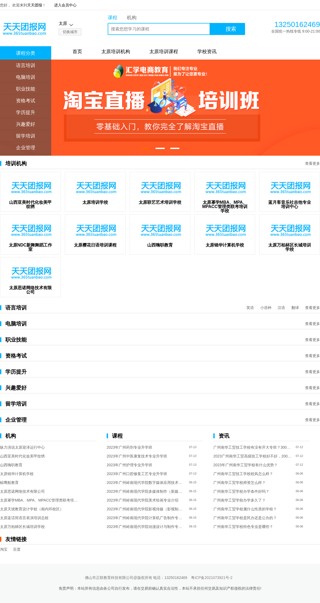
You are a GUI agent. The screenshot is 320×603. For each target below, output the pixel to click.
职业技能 (25, 89)
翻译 (295, 308)
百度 (17, 549)
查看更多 (312, 163)
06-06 (299, 473)
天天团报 (34, 5)
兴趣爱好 (25, 124)
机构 (132, 17)
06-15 (193, 482)
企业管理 (25, 147)
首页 (77, 51)
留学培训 (25, 136)
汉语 (281, 308)
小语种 (265, 308)
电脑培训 (25, 77)
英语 (250, 308)
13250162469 (297, 24)
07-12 (299, 447)
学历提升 (25, 112)
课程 (112, 17)
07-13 (193, 447)
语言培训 (25, 65)
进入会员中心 (65, 5)
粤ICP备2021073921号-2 (212, 577)
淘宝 (3, 549)
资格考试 (25, 100)
